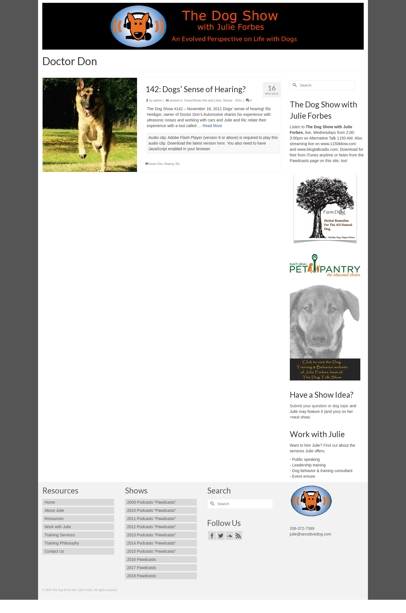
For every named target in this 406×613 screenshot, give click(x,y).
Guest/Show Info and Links (202, 100)
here (221, 143)
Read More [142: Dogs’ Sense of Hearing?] (212, 125)
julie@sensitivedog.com (310, 534)
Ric (178, 163)
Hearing (169, 163)
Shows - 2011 (232, 100)
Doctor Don (155, 163)
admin (158, 100)
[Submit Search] (294, 85)
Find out (330, 445)
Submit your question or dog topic (319, 406)
